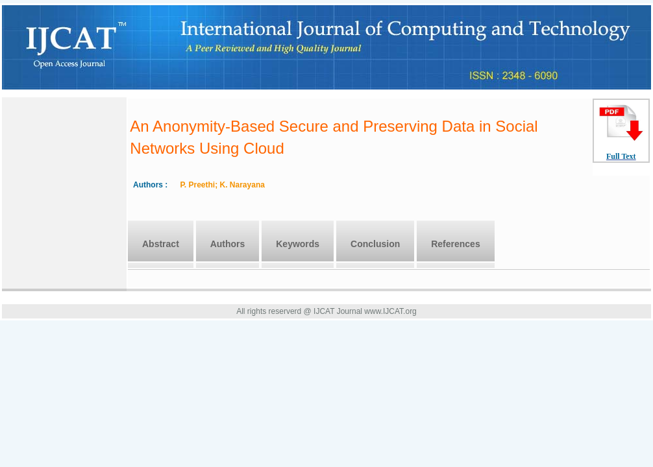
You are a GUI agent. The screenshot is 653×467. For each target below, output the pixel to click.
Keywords (297, 244)
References (455, 244)
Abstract (160, 244)
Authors (227, 244)
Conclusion (375, 244)
